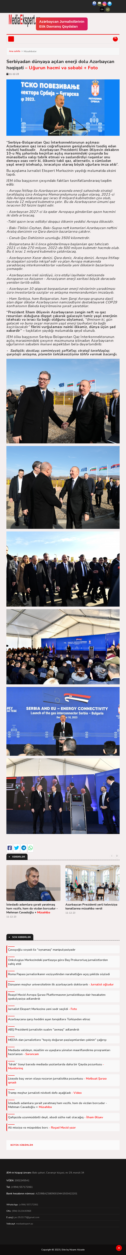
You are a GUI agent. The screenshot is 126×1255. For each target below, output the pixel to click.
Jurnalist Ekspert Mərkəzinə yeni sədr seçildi (42, 1009)
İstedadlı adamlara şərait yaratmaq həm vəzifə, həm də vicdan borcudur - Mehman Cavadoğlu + (32, 908)
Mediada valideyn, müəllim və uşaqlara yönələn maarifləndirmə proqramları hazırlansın (59, 1052)
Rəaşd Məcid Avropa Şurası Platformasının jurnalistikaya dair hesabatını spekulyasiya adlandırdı (56, 997)
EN (102, 9)
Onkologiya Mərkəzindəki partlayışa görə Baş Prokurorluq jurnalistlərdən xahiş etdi (58, 962)
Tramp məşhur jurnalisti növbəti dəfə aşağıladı (45, 1093)
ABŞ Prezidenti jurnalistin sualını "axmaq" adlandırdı (43, 1030)
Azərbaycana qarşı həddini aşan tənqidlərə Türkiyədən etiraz (49, 1019)
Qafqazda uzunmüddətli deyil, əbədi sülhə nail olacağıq (55, 1117)
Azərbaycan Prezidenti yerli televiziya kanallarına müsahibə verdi (91, 906)
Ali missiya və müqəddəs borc (42, 1128)
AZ (107, 9)
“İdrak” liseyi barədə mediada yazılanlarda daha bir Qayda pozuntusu (56, 1066)
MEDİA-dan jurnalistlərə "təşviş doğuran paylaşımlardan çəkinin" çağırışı (57, 1040)
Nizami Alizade (77, 1249)
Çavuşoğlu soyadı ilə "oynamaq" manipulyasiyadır (41, 950)
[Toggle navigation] (11, 39)
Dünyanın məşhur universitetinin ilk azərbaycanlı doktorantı (61, 984)
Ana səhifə (14, 51)
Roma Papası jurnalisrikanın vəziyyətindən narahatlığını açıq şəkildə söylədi (59, 974)
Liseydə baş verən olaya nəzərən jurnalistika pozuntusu (57, 1080)
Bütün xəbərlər (21, 1145)
